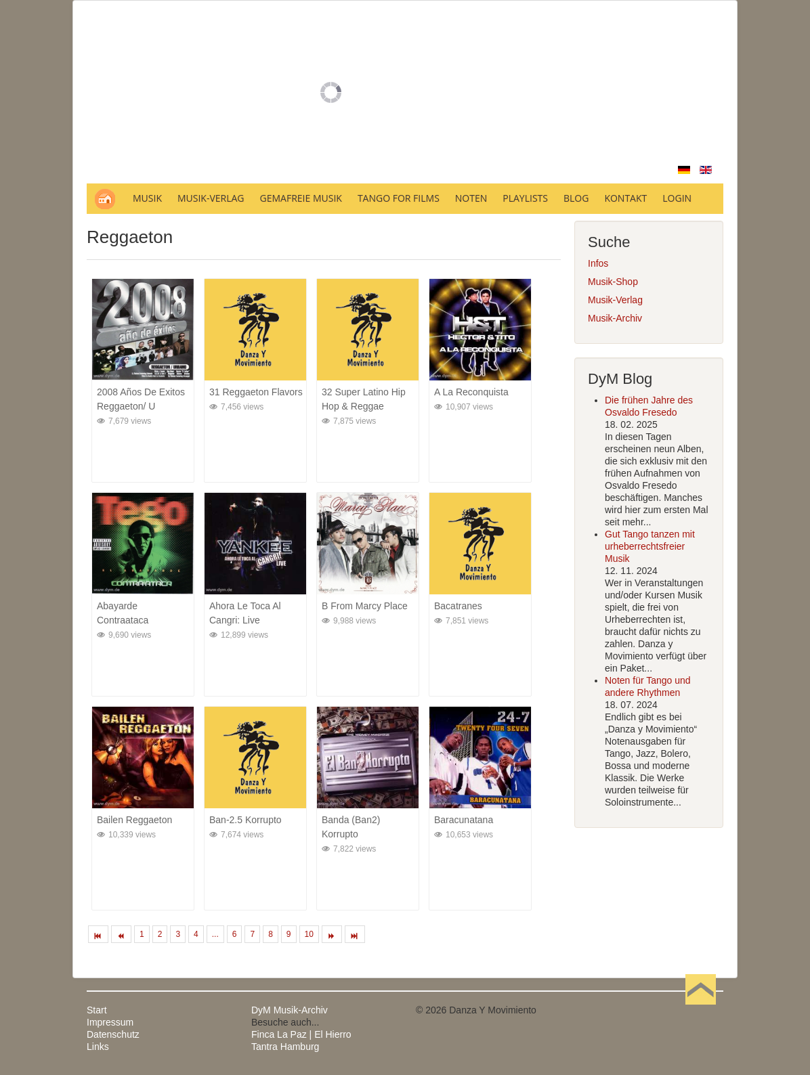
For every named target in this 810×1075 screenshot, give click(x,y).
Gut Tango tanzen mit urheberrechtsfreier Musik (650, 546)
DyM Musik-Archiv (289, 1010)
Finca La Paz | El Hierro (301, 1034)
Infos (598, 263)
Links (98, 1046)
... (215, 934)
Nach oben (700, 1010)
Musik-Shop (613, 281)
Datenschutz (113, 1034)
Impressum (110, 1022)
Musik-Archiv (615, 318)
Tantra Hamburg (285, 1046)
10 (309, 934)
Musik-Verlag (615, 299)
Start (97, 1010)
